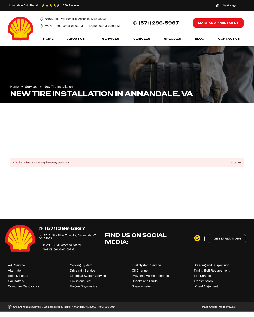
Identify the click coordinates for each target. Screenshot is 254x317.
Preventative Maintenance (150, 276)
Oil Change (140, 270)
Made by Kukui (227, 307)
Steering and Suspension (211, 265)
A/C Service (16, 265)
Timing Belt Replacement (211, 270)
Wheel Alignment (206, 286)
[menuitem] (48, 39)
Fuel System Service (146, 265)
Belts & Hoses (18, 276)
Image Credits (209, 307)
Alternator (15, 270)
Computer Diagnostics (24, 286)
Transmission (203, 281)
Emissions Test (80, 281)
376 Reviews (71, 5)
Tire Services (203, 276)
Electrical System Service (88, 276)
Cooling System (81, 265)
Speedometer (141, 286)
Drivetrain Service (82, 270)
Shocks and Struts (145, 281)
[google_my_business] (197, 238)
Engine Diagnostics (83, 286)
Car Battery (16, 281)
